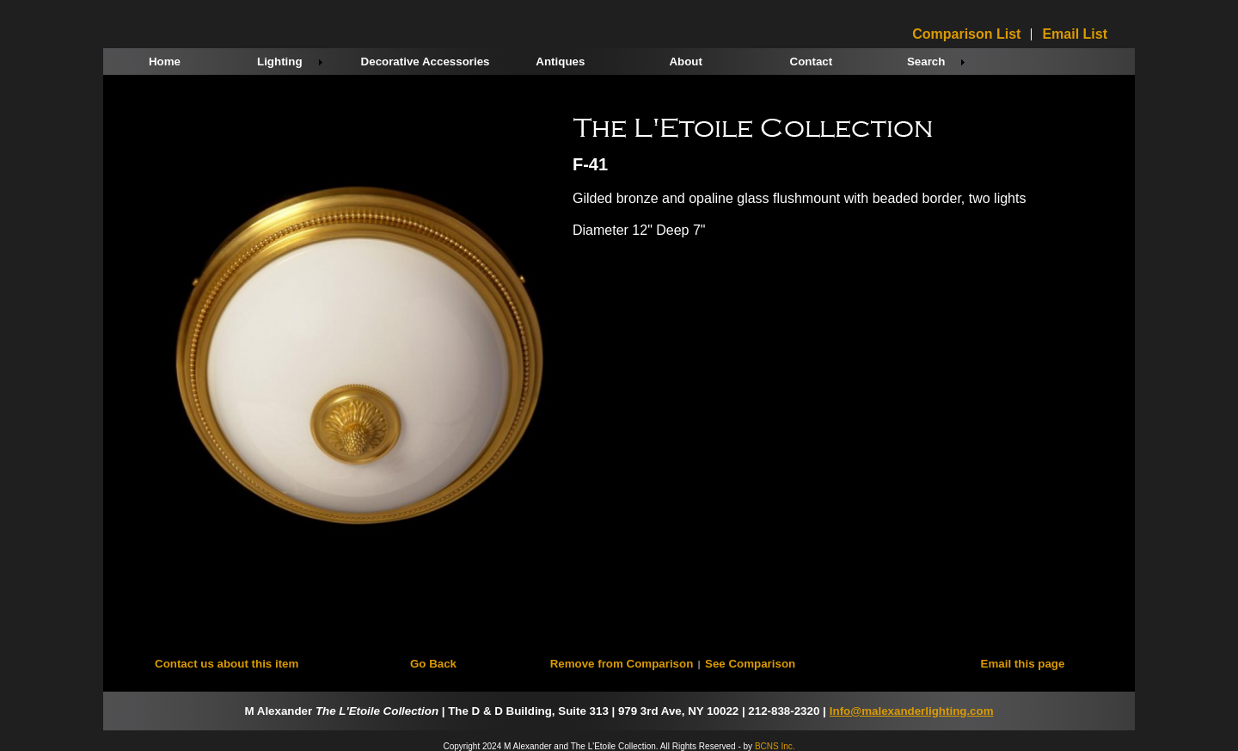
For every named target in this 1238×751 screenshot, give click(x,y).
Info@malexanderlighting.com (912, 711)
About (685, 61)
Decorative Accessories (425, 61)
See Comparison (750, 663)
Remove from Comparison (622, 663)
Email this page (1023, 663)
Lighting (280, 61)
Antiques (560, 61)
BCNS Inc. (775, 746)
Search (926, 61)
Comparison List (966, 34)
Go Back (433, 663)
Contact (811, 61)
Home (165, 61)
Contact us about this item (226, 663)
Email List (1074, 34)
